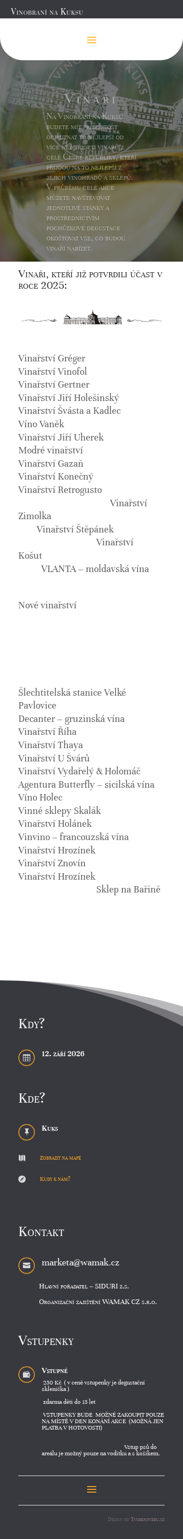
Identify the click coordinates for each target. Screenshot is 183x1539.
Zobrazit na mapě (60, 1157)
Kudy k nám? (55, 1179)
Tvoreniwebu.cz (148, 1519)
